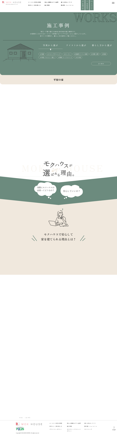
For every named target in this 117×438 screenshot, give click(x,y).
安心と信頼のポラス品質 (51, 2)
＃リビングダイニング (53, 54)
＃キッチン (67, 54)
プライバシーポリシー (55, 429)
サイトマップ (88, 429)
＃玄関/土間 (94, 54)
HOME (21, 417)
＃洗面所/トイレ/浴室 (80, 54)
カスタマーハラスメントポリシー (74, 430)
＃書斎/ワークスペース (65, 57)
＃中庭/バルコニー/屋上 (47, 57)
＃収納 (104, 54)
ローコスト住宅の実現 (34, 2)
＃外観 (42, 54)
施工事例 (47, 5)
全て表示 (101, 64)
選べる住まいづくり (66, 2)
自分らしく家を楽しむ (34, 5)
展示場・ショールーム (67, 5)
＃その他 (78, 57)
